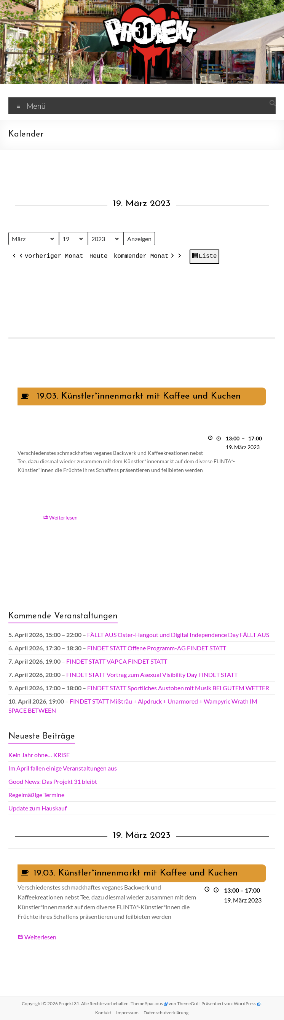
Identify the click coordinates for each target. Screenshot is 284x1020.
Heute (98, 256)
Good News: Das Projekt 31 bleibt (52, 781)
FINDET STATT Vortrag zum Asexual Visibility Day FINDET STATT (152, 674)
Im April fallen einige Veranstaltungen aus (62, 768)
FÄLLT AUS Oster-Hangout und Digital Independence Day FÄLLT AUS (178, 634)
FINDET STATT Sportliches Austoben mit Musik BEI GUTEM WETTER (178, 687)
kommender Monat (145, 257)
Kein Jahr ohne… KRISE (39, 754)
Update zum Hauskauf (37, 808)
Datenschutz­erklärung (166, 1012)
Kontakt (103, 1012)
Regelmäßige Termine (36, 794)
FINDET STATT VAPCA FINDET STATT (116, 661)
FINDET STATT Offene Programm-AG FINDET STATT (156, 647)
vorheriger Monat (50, 257)
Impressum (127, 1012)
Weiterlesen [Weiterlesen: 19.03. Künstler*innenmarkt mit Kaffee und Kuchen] (63, 517)
